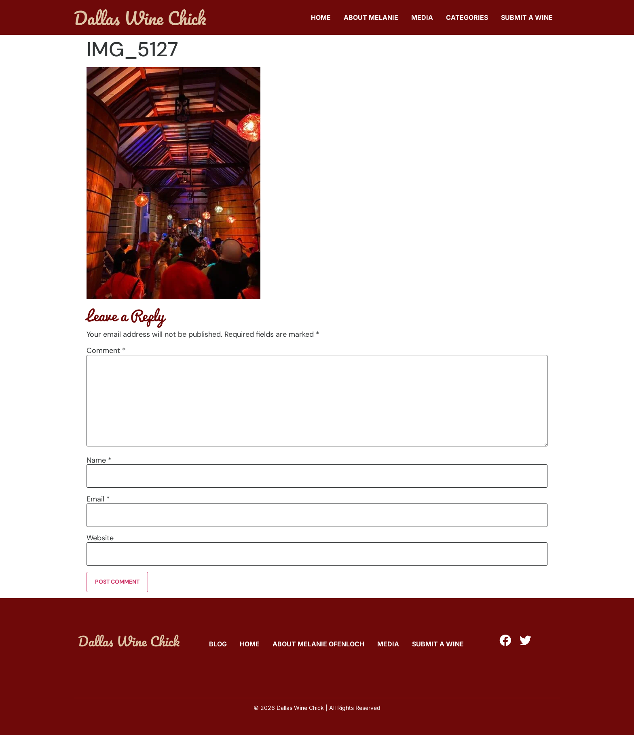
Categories (467, 17)
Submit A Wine (527, 17)
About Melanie (371, 17)
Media (422, 17)
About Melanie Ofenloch (318, 644)
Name (99, 460)
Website (100, 538)
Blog (218, 644)
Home (321, 17)
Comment (106, 350)
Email (98, 499)
